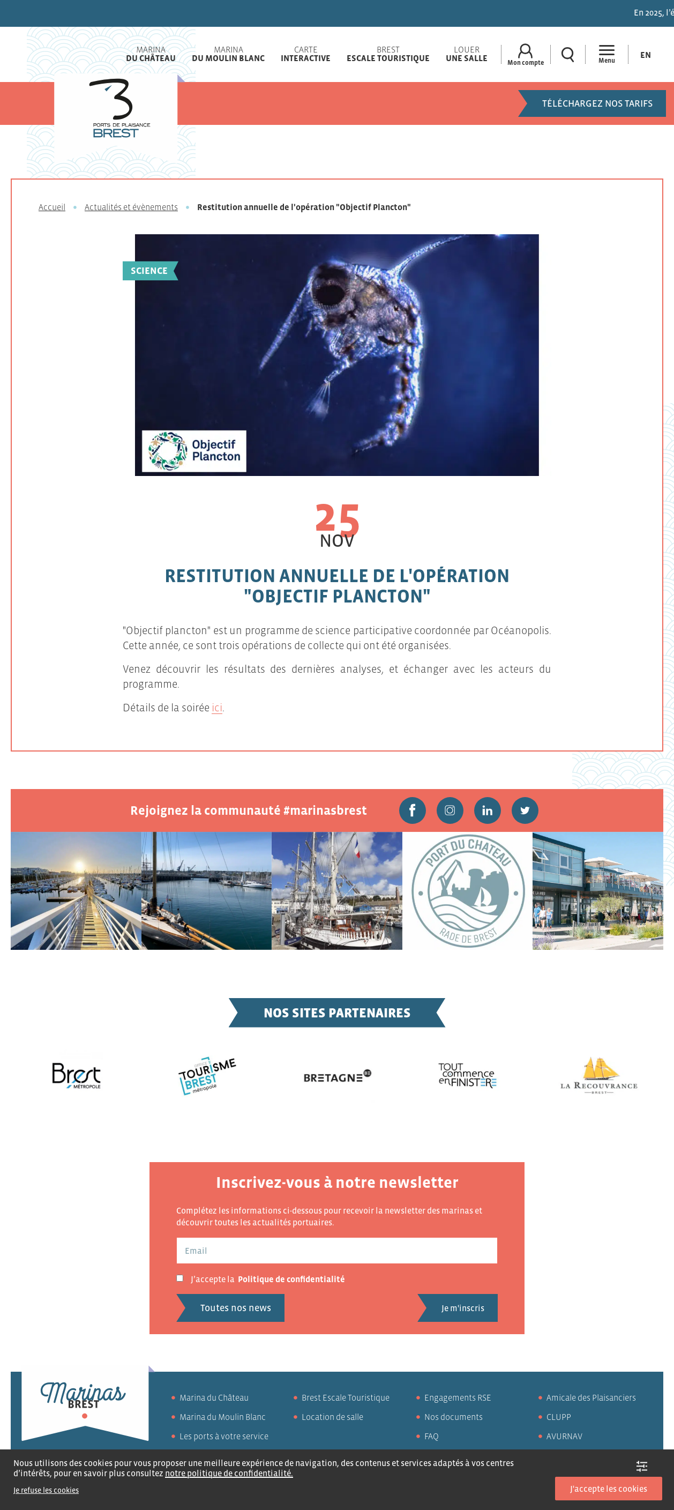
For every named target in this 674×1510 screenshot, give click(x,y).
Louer (467, 53)
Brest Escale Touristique (346, 1397)
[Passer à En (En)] (645, 54)
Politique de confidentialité (291, 1279)
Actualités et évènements (131, 207)
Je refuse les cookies (46, 1490)
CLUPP (558, 1417)
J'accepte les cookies (608, 1488)
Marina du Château (214, 1397)
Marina (151, 53)
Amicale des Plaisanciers (591, 1397)
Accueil (52, 207)
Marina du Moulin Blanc (222, 1417)
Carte (306, 53)
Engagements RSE (457, 1397)
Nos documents (453, 1417)
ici (217, 707)
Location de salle (332, 1417)
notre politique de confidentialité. (229, 1473)
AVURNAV (564, 1436)
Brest (388, 53)
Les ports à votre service (223, 1436)
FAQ (431, 1436)
